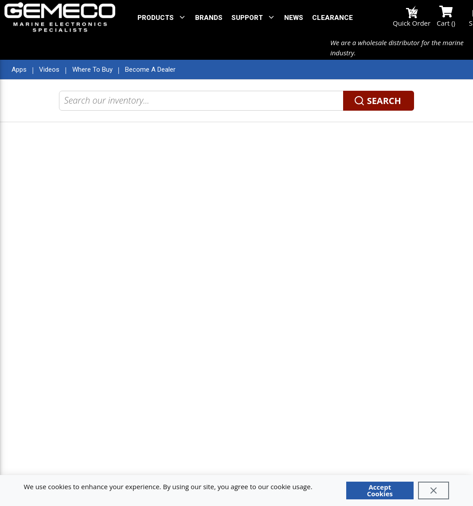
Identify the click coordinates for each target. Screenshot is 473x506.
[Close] (434, 490)
